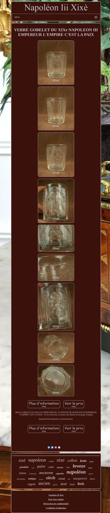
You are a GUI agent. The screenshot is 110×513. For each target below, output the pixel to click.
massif (41, 479)
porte (91, 461)
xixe (61, 460)
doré (63, 484)
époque (60, 467)
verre (51, 461)
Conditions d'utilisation (56, 508)
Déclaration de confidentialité (56, 504)
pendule (24, 466)
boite (83, 461)
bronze (79, 465)
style (33, 468)
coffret (72, 460)
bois (81, 483)
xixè (21, 460)
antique (32, 478)
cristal (61, 478)
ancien (44, 483)
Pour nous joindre (56, 499)
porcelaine (21, 479)
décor (92, 479)
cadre (51, 466)
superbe (60, 473)
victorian (32, 474)
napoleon (37, 460)
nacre (55, 485)
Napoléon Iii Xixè (56, 495)
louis (72, 484)
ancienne (46, 473)
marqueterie (80, 478)
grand (91, 474)
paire (41, 466)
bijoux (90, 468)
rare (69, 479)
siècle (50, 477)
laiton (22, 473)
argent (32, 484)
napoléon (76, 472)
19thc (68, 467)
